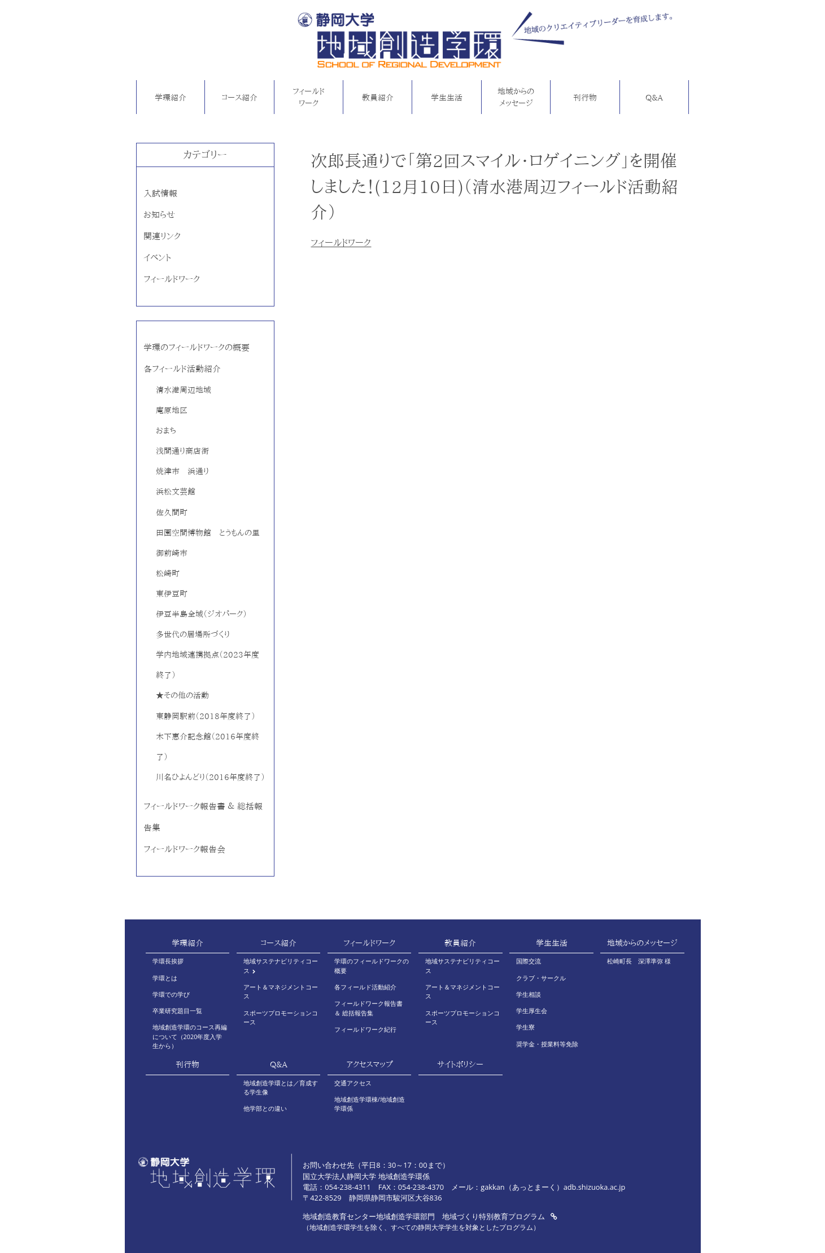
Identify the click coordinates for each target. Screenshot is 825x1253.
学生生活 (446, 97)
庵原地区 (171, 410)
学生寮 (525, 1027)
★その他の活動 (182, 695)
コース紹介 (239, 97)
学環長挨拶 (168, 961)
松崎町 (168, 573)
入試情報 (160, 193)
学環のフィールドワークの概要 (196, 347)
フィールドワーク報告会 (184, 849)
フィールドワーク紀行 (365, 1029)
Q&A (654, 97)
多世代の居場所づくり (193, 634)
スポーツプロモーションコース (280, 1017)
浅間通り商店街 (182, 450)
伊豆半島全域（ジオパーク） (201, 614)
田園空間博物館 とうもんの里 (208, 532)
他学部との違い (265, 1108)
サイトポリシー (460, 1064)
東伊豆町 (171, 593)
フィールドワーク (309, 97)
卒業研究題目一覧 (177, 1010)
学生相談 (528, 994)
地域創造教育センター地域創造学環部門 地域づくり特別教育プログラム (430, 1216)
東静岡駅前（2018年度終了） (205, 716)
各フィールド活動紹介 (182, 369)
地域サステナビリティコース (280, 965)
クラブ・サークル (541, 978)
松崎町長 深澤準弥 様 (639, 961)
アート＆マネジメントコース (280, 991)
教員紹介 (378, 97)
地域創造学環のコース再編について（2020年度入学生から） (189, 1036)
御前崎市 (171, 553)
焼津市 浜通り (182, 471)
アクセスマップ (369, 1064)
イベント (157, 257)
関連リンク (162, 236)
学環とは (164, 978)
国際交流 (528, 961)
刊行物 (585, 97)
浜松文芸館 (175, 491)
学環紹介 (170, 97)
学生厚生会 (531, 1010)
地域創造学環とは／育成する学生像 (280, 1087)
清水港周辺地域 (183, 389)
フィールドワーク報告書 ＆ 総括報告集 (368, 1008)
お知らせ (159, 215)
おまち (166, 430)
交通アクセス (353, 1083)
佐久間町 (171, 512)
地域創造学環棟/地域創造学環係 (369, 1103)
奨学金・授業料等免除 (547, 1044)
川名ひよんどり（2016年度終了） (210, 777)
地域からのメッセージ (515, 97)
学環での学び (171, 994)
